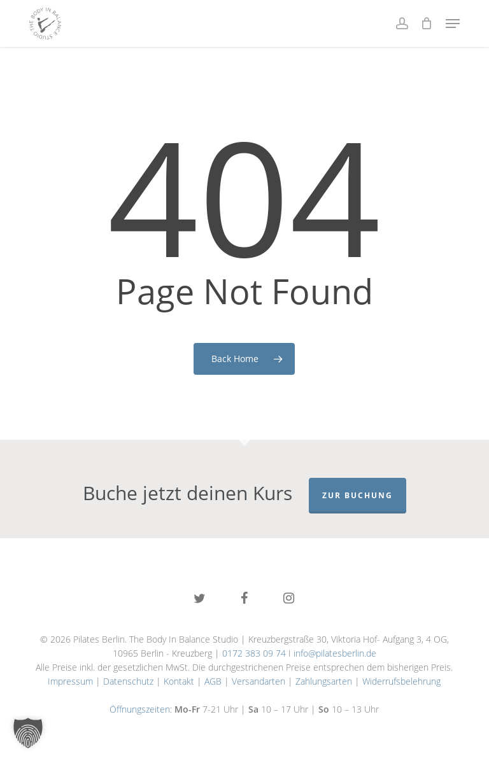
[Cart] (427, 23)
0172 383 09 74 (254, 653)
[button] (453, 23)
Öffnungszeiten (140, 709)
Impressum (70, 681)
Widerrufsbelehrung (401, 681)
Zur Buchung (357, 495)
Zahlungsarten (323, 681)
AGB (213, 681)
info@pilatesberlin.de (335, 653)
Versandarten (258, 681)
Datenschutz (128, 681)
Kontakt (179, 681)
